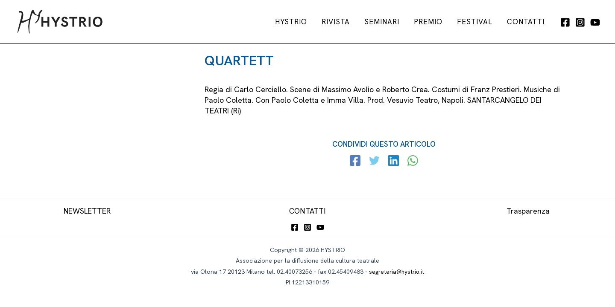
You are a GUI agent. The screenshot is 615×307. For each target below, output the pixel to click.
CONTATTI (308, 211)
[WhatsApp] (412, 161)
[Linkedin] (393, 161)
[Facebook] (565, 22)
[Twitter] (374, 161)
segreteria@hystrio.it (396, 271)
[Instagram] (580, 22)
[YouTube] (595, 22)
